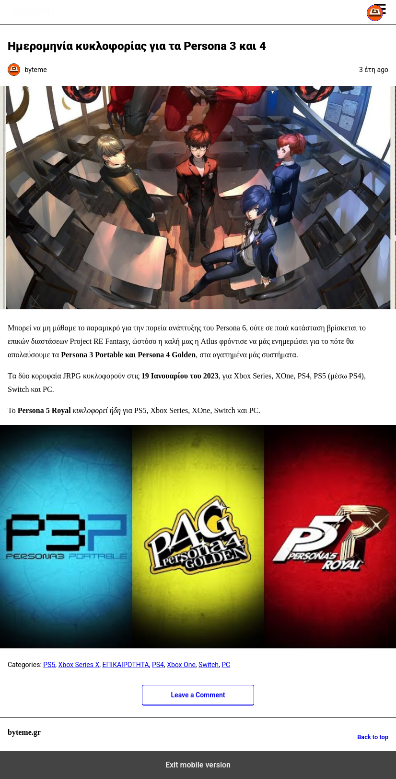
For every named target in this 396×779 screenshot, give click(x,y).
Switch (208, 665)
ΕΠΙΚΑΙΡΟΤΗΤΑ (125, 665)
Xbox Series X (79, 665)
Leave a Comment (198, 695)
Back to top (372, 737)
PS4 (158, 665)
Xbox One (181, 665)
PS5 (49, 665)
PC (225, 665)
